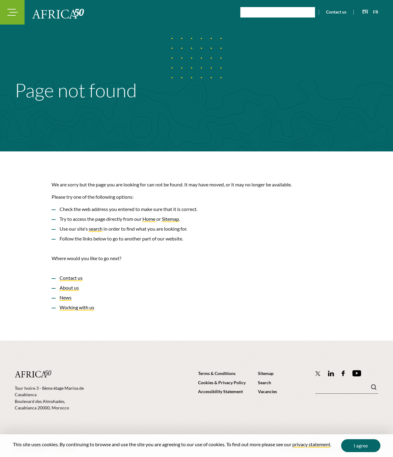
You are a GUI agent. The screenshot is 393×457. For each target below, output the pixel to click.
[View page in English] (362, 12)
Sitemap (170, 219)
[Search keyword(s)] (346, 389)
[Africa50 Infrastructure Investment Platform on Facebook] (343, 373)
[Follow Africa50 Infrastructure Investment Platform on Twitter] (318, 373)
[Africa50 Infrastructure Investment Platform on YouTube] (356, 373)
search (96, 229)
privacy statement (311, 444)
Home (149, 219)
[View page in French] (373, 12)
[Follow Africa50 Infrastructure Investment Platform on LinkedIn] (331, 373)
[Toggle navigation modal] (12, 12)
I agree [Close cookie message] (361, 445)
